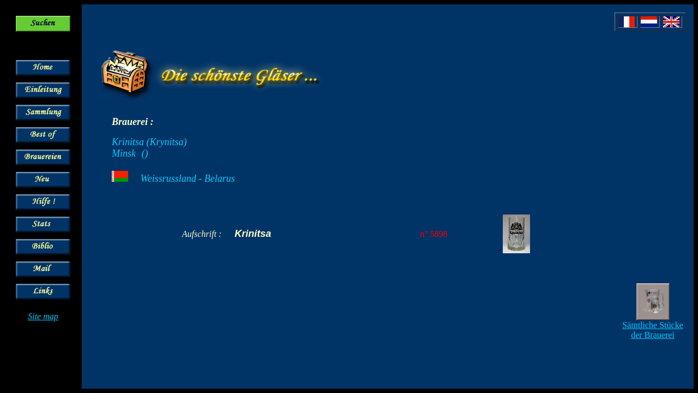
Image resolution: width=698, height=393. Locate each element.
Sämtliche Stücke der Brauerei (652, 330)
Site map (43, 316)
